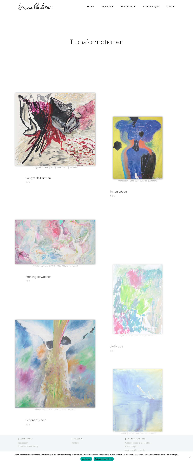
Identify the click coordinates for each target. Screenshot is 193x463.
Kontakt (75, 443)
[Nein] (189, 457)
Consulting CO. (132, 446)
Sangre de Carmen (38, 187)
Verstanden (86, 459)
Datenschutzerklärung (28, 446)
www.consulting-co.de (135, 450)
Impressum (23, 443)
